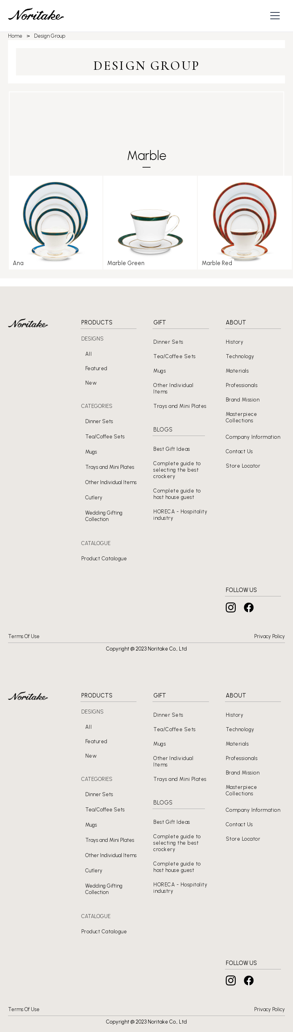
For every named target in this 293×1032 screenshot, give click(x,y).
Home (15, 36)
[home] (36, 16)
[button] (276, 15)
